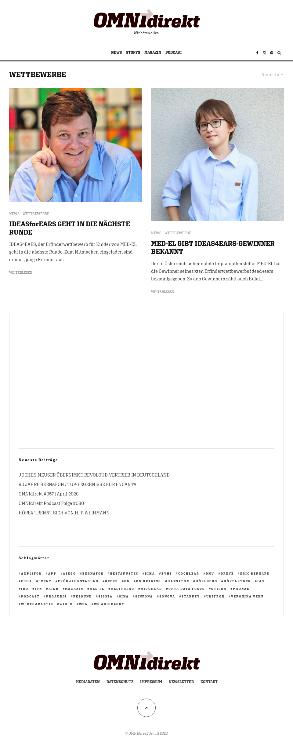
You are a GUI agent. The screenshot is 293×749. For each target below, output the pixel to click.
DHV (210, 573)
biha (150, 573)
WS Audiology (109, 604)
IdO (24, 588)
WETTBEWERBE (36, 214)
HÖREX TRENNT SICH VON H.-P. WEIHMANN (64, 512)
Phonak (241, 588)
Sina (124, 596)
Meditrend (122, 588)
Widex (66, 604)
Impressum (151, 682)
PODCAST (173, 52)
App (52, 573)
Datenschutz (120, 682)
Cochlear (188, 573)
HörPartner (237, 581)
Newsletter (181, 682)
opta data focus (186, 588)
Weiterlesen (20, 272)
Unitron (215, 596)
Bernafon (93, 573)
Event (45, 581)
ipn (38, 588)
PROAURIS (56, 596)
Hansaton (178, 581)
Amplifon (31, 573)
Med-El (97, 588)
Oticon (218, 588)
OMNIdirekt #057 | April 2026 (49, 493)
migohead (151, 588)
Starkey (191, 596)
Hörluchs (206, 581)
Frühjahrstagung (78, 581)
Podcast (30, 596)
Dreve (227, 573)
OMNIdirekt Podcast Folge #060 (51, 503)
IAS (260, 581)
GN (127, 581)
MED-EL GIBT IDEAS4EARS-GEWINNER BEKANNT (213, 247)
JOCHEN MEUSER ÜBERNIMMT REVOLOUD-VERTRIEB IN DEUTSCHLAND (94, 474)
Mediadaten (88, 682)
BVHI (166, 573)
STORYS (133, 52)
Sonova (167, 596)
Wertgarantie (37, 604)
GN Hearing (148, 581)
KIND (54, 588)
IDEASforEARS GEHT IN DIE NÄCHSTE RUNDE (69, 228)
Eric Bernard (255, 573)
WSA (83, 604)
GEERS (111, 581)
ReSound (82, 596)
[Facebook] (257, 52)
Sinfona (144, 596)
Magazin (74, 588)
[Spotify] (271, 52)
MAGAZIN (152, 52)
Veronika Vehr (247, 596)
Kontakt (209, 682)
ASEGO (69, 573)
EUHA (26, 581)
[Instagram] (264, 52)
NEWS (116, 52)
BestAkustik (124, 573)
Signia (105, 596)
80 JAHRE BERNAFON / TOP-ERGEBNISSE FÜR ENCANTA (77, 484)
